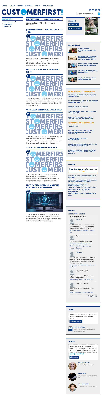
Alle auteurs (74, 357)
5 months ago (78, 248)
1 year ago (90, 279)
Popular (82, 213)
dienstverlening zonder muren (78, 279)
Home (5, 6)
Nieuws (5, 26)
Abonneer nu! (73, 24)
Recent (76, 213)
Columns (6, 24)
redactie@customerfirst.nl (77, 354)
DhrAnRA (79, 252)
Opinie (12, 6)
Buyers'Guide (48, 6)
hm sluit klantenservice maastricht (79, 230)
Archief (20, 6)
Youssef (79, 220)
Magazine (28, 6)
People (71, 213)
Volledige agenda (75, 321)
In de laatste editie (75, 28)
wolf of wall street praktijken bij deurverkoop (82, 265)
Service (37, 6)
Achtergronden (8, 22)
